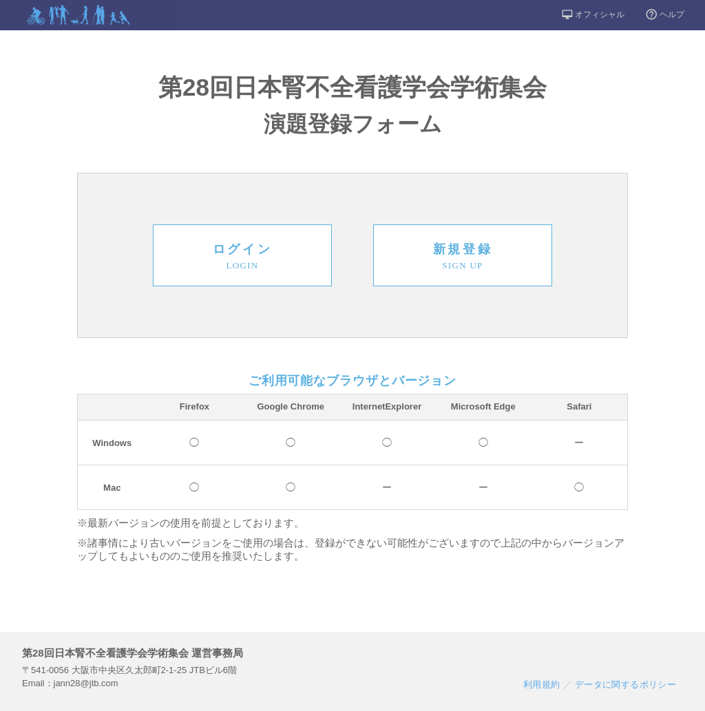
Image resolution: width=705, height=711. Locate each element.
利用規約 (541, 685)
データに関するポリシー (625, 685)
